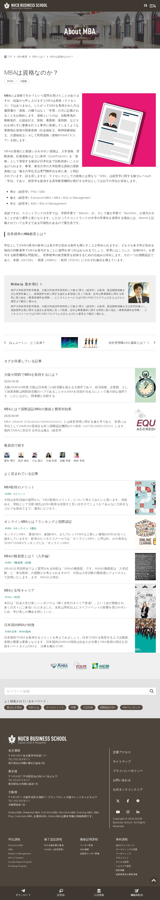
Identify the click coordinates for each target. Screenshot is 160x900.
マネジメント (122, 858)
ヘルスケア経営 (123, 866)
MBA (10, 849)
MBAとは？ (38, 56)
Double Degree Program (20, 862)
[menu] (153, 5)
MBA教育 (22, 56)
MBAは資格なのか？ (61, 56)
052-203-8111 (21, 759)
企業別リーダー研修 (89, 853)
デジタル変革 (122, 862)
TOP (8, 56)
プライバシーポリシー (128, 770)
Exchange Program (17, 866)
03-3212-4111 (21, 780)
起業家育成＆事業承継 (127, 874)
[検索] (151, 691)
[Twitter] (118, 801)
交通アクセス (122, 752)
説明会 (61, 892)
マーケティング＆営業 (127, 849)
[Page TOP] (154, 881)
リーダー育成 (86, 845)
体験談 (137, 893)
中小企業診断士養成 (54, 845)
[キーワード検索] (75, 691)
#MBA (10, 81)
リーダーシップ (123, 853)
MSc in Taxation (16, 858)
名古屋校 (14, 750)
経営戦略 (120, 870)
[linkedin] (138, 812)
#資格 (23, 81)
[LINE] (138, 801)
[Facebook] (128, 801)
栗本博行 (33, 284)
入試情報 (99, 892)
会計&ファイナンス (125, 845)
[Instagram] (128, 812)
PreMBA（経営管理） (54, 849)
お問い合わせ (122, 780)
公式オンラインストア (128, 789)
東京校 (12, 771)
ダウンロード (23, 892)
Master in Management (19, 853)
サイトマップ (122, 761)
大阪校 (12, 792)
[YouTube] (118, 812)
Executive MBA (15, 845)
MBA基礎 (84, 849)
